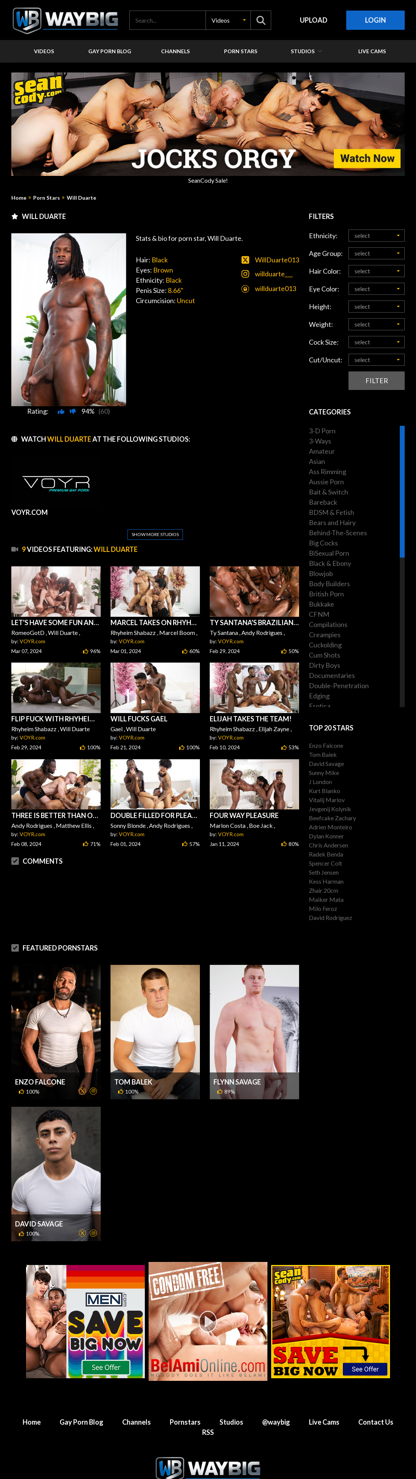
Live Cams (324, 1404)
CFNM (319, 614)
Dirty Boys (324, 665)
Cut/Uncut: (325, 359)
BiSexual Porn (329, 553)
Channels (136, 1404)
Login (375, 20)
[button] (228, 20)
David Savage (39, 1206)
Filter (376, 380)
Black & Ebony (330, 563)
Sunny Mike (324, 772)
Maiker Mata (326, 899)
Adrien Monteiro (330, 826)
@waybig (276, 1404)
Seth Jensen (324, 872)
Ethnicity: (323, 235)
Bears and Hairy (332, 522)
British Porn (326, 594)
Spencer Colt (325, 863)
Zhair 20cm (323, 890)
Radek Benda (326, 854)
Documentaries (332, 675)
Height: (320, 306)
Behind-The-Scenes (338, 532)
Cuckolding (325, 645)
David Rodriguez (330, 917)
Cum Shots (324, 655)
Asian (317, 461)
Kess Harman (326, 881)
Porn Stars (46, 198)
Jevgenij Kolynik (330, 808)
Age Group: (326, 253)
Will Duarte (81, 198)
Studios (231, 1404)
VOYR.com (32, 623)
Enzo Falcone (40, 1064)
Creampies (325, 634)
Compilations (328, 624)
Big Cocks (323, 543)
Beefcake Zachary (332, 817)
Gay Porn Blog (81, 1404)
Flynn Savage (237, 1064)
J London (320, 781)
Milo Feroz (323, 908)
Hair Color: (325, 271)
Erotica (319, 706)
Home (18, 198)
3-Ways (320, 441)
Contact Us (375, 1404)
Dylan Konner (326, 836)
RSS (208, 1414)
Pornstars (185, 1404)
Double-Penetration (339, 685)
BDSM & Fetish (331, 512)
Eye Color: (324, 288)
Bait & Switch (328, 492)
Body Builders (329, 583)
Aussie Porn (326, 482)
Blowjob (321, 573)
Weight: (321, 324)
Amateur (322, 451)
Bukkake (321, 604)
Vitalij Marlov (327, 799)
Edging (319, 696)
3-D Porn (322, 431)
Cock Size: (324, 342)
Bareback (323, 502)
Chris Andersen (328, 845)
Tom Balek (133, 1064)
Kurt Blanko (324, 790)
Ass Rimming (327, 471)
